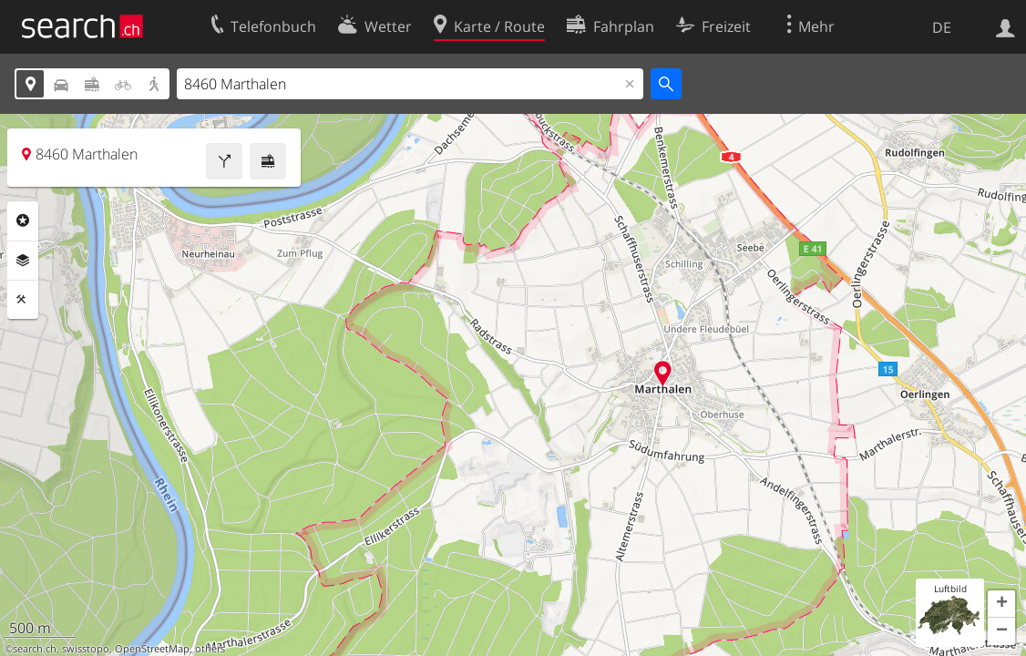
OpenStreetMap (152, 648)
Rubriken (22, 220)
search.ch (34, 648)
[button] (1001, 604)
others (210, 648)
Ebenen (22, 260)
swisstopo (85, 648)
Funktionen (22, 300)
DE (941, 27)
